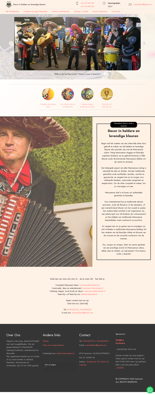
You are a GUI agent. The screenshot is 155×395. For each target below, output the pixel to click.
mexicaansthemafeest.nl (89, 298)
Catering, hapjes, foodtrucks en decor (87, 105)
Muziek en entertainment (60, 11)
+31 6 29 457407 (87, 3)
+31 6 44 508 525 (87, 6)
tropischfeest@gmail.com (143, 4)
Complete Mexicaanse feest (48, 105)
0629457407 (73, 323)
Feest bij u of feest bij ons (107, 105)
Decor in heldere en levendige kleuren (29, 4)
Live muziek (116, 11)
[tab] (59, 366)
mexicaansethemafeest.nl (94, 304)
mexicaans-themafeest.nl (92, 301)
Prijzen (46, 354)
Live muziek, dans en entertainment (67, 105)
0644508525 (85, 323)
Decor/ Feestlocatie (100, 11)
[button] (11, 43)
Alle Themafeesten (12, 11)
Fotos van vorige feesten (53, 358)
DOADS (120, 381)
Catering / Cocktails (81, 11)
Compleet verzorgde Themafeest (35, 11)
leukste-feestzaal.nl (89, 308)
